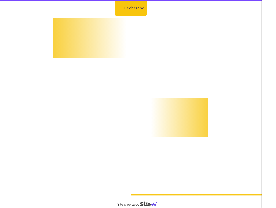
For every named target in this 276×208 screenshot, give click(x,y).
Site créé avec (139, 205)
